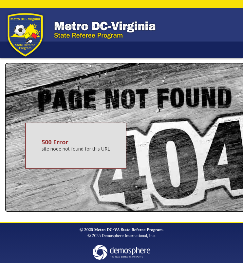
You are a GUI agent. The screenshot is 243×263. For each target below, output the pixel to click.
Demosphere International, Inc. (129, 235)
